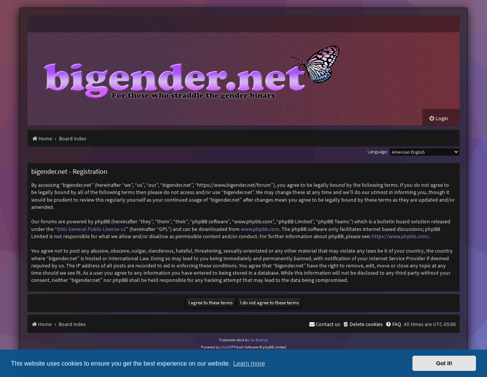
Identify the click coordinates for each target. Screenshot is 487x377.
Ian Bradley (259, 339)
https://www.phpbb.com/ (400, 236)
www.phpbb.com (260, 229)
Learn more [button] (249, 363)
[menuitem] (438, 118)
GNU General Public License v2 (91, 229)
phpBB (226, 347)
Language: (378, 151)
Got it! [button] (444, 363)
